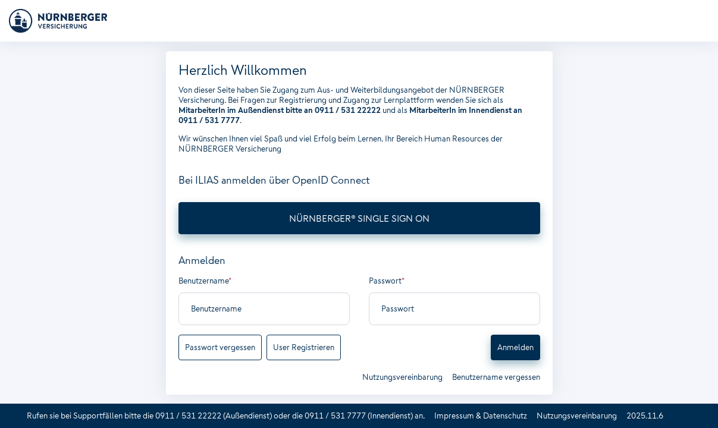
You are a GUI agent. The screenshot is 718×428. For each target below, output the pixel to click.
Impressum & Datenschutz (480, 415)
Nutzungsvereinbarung (402, 377)
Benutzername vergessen (496, 377)
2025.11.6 (644, 415)
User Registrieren (303, 347)
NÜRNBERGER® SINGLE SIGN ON (359, 218)
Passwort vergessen (220, 347)
